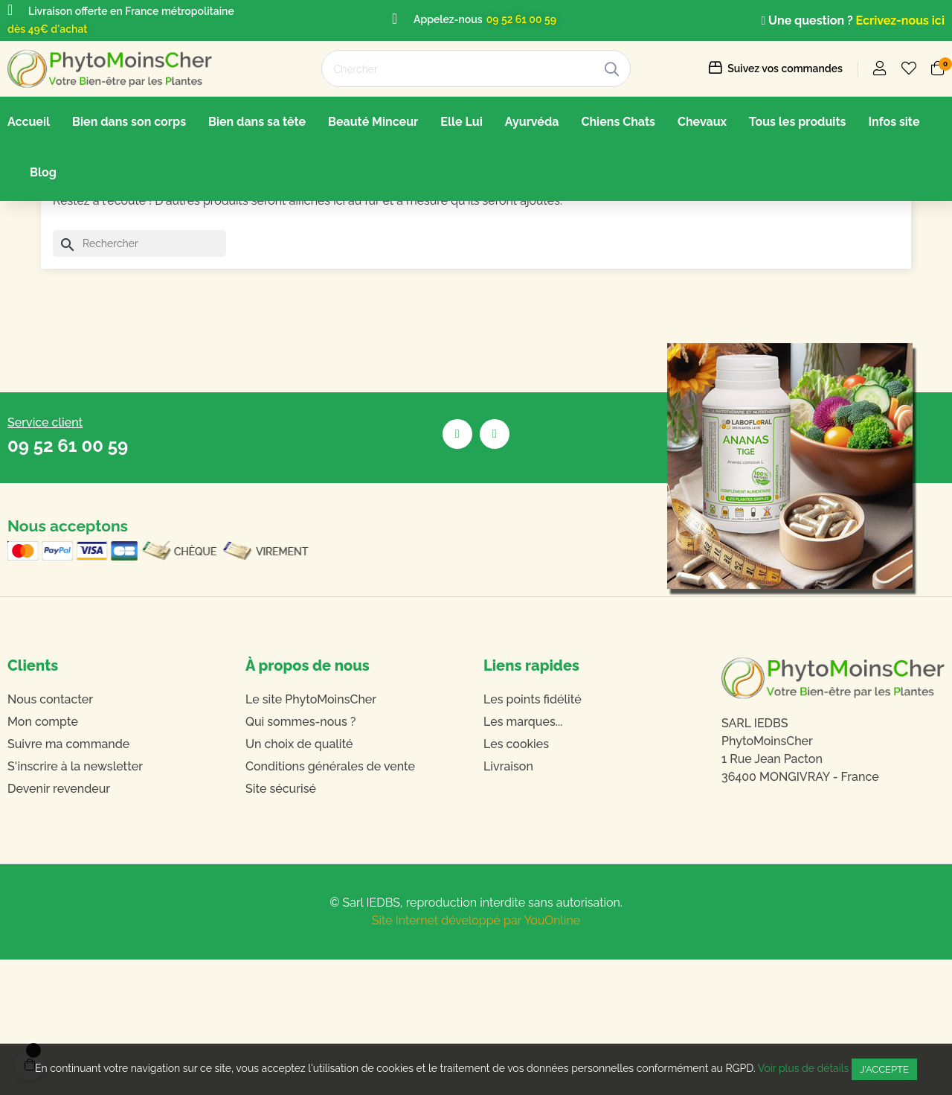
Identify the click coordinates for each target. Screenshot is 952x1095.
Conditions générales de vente (330, 902)
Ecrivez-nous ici (900, 20)
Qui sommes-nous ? (300, 857)
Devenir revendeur (58, 924)
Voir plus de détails (803, 1068)
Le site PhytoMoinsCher (310, 835)
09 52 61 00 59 (521, 19)
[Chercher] (139, 379)
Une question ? (808, 20)
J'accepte (884, 1069)
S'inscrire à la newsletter (75, 902)
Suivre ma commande (68, 879)
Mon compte (42, 857)
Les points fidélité (532, 835)
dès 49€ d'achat (47, 29)
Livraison (508, 902)
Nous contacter (50, 835)
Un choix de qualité (299, 879)
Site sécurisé (280, 924)
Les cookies (516, 879)
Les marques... (522, 857)
